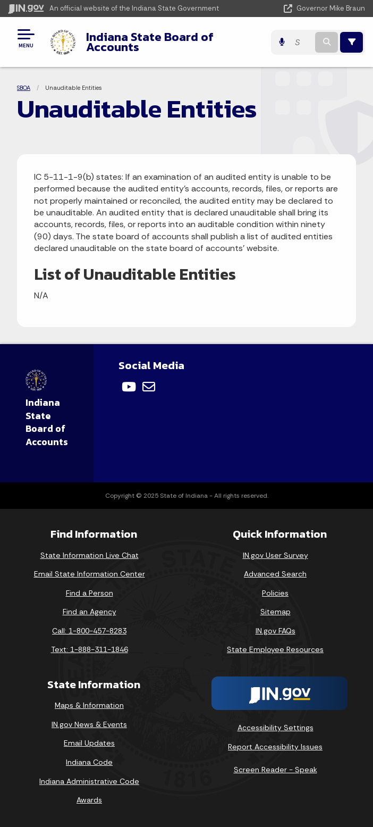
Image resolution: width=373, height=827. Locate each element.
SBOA (23, 87)
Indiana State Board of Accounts (150, 42)
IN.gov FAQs (275, 631)
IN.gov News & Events (89, 724)
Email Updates (89, 743)
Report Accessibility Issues (275, 746)
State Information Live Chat (89, 555)
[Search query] (301, 42)
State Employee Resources (275, 649)
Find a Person (89, 593)
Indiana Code (89, 762)
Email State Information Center (89, 574)
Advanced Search (275, 574)
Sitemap (275, 611)
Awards (89, 800)
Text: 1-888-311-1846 (89, 649)
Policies (275, 593)
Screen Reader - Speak (275, 769)
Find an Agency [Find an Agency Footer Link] (89, 611)
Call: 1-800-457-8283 (89, 631)
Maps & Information (89, 705)
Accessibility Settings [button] (275, 727)
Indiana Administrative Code (89, 781)
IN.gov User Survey (275, 555)
